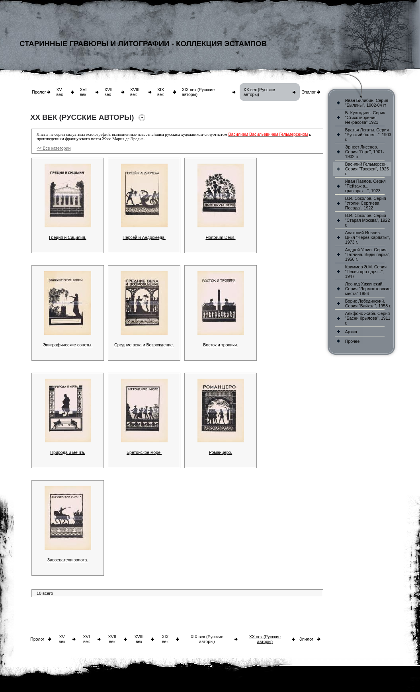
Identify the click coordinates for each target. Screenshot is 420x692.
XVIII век (134, 92)
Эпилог (308, 92)
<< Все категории (53, 148)
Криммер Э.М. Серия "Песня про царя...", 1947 (366, 271)
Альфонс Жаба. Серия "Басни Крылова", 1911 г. (368, 318)
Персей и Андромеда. (144, 237)
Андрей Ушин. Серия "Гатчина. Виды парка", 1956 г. (368, 254)
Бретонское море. (144, 452)
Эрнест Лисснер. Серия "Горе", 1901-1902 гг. (364, 152)
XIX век (160, 92)
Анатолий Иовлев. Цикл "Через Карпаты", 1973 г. (367, 237)
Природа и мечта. (67, 452)
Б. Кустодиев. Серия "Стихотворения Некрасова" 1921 (365, 117)
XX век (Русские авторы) (265, 639)
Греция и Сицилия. (67, 237)
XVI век (83, 92)
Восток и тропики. (220, 344)
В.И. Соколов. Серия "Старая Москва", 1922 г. (367, 220)
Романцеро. (220, 452)
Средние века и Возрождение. (144, 344)
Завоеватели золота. (67, 559)
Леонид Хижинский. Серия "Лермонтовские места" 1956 (368, 288)
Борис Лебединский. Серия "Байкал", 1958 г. (368, 303)
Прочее (352, 341)
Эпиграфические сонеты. (67, 344)
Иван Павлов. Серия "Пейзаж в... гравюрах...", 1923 (365, 186)
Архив (351, 331)
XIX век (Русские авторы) (207, 639)
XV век (59, 92)
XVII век (108, 92)
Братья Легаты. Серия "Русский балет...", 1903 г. (368, 134)
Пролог (39, 92)
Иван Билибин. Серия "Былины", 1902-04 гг (366, 103)
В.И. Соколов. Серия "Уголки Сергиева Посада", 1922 (365, 203)
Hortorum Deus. (220, 237)
